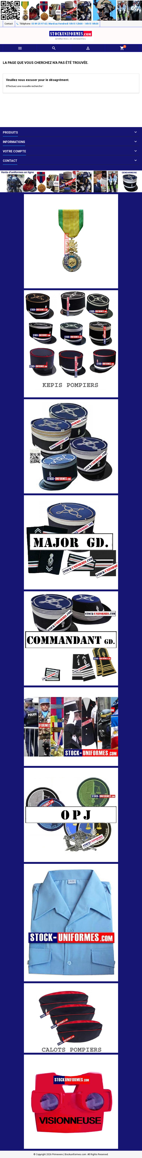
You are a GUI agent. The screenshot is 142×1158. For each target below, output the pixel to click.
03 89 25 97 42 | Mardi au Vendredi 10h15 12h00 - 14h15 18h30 (64, 23)
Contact (9, 23)
